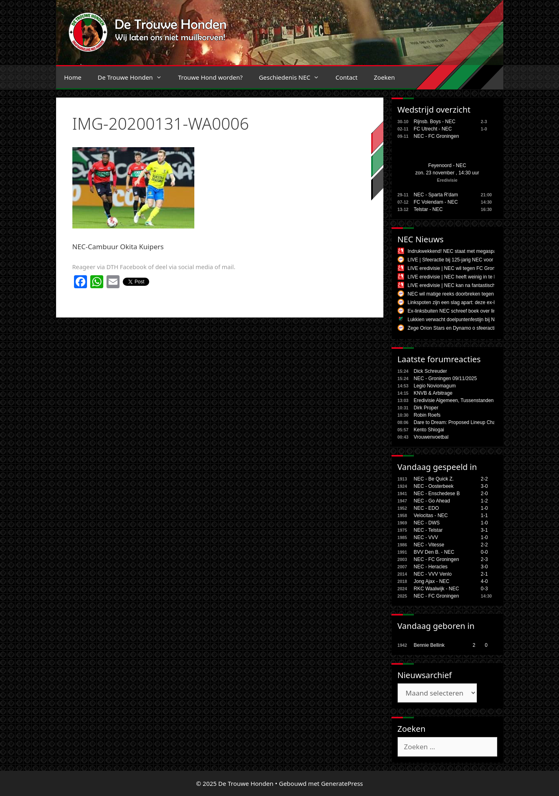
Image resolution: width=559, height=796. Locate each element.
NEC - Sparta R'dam (436, 195)
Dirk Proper (426, 408)
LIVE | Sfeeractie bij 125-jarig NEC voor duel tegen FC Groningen (479, 260)
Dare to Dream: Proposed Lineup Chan (456, 422)
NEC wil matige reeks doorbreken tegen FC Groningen (467, 294)
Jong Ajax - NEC (432, 581)
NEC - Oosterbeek (434, 486)
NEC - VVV (426, 537)
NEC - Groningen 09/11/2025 (445, 378)
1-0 (484, 508)
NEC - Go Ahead (432, 501)
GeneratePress (342, 783)
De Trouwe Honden (134, 77)
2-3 (484, 559)
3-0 (484, 486)
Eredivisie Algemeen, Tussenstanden (454, 400)
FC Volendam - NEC (436, 202)
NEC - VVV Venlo (433, 574)
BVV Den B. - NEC (434, 552)
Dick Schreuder (430, 371)
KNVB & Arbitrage (433, 393)
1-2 (484, 501)
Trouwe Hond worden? (210, 77)
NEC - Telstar (428, 530)
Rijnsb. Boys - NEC (435, 121)
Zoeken (384, 77)
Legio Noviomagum (435, 386)
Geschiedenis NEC (293, 77)
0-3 (484, 589)
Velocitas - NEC (431, 515)
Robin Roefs (427, 415)
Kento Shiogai (429, 430)
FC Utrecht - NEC (433, 129)
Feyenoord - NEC (447, 165)
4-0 (484, 581)
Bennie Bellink (429, 645)
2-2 (484, 479)
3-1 (484, 530)
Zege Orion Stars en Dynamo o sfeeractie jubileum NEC (468, 328)
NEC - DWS (427, 523)
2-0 (484, 493)
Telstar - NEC (428, 209)
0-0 (484, 552)
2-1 (484, 574)
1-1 (484, 515)
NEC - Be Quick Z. (434, 479)
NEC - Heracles (431, 567)
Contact (346, 77)
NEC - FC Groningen (436, 136)
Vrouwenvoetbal (431, 437)
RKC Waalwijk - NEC (436, 589)
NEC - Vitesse (429, 545)
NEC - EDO (426, 508)
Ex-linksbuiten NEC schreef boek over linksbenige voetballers (474, 311)
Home (73, 77)
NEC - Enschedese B (437, 493)
